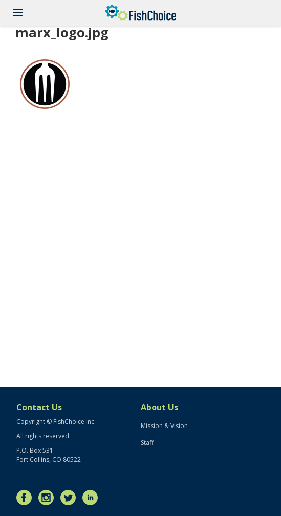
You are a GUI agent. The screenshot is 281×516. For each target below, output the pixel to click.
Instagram (48, 497)
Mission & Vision (164, 425)
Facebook (26, 497)
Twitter (70, 497)
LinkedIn (92, 497)
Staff (147, 442)
